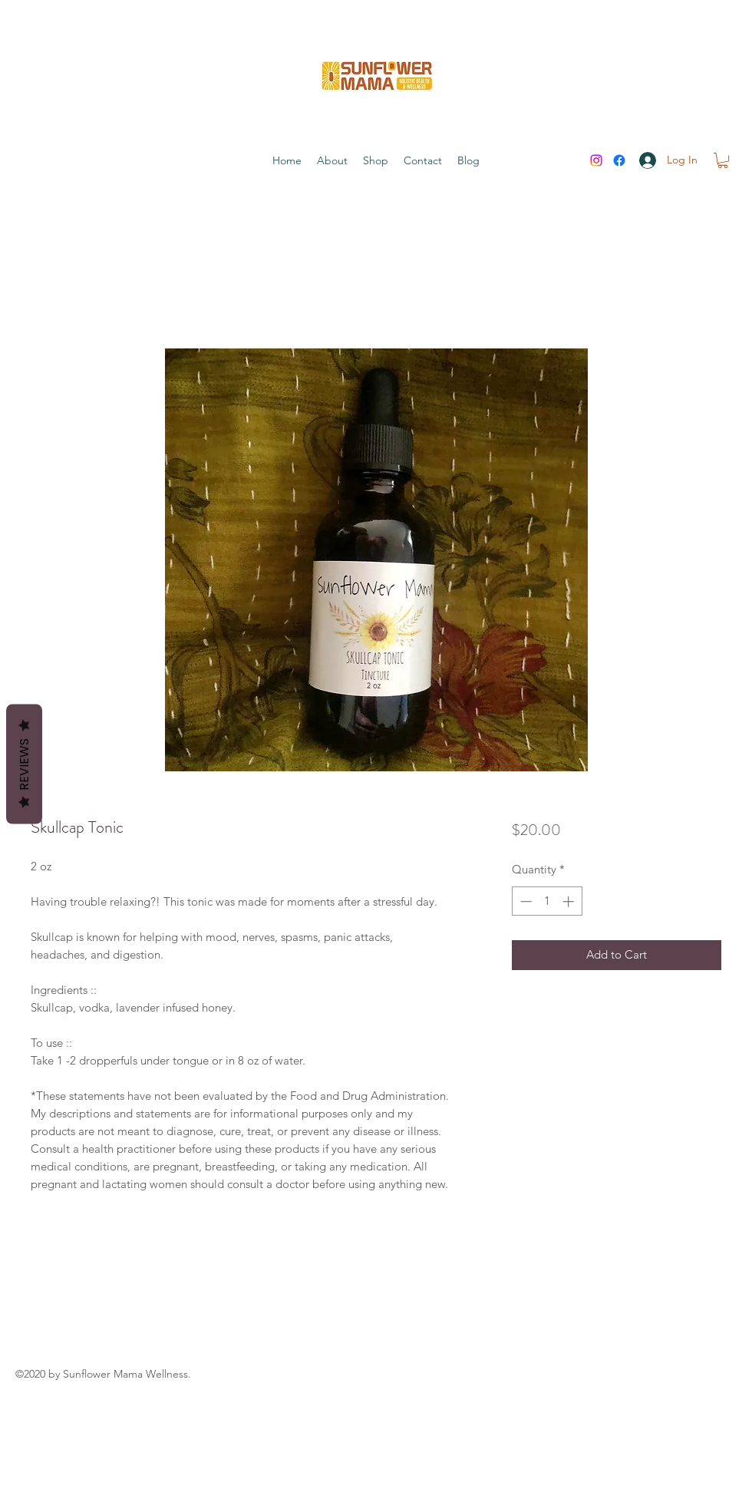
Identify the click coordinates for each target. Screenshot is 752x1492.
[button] (723, 160)
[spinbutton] (546, 901)
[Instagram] (596, 160)
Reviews (24, 764)
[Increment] (569, 901)
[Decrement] (524, 901)
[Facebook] (619, 160)
